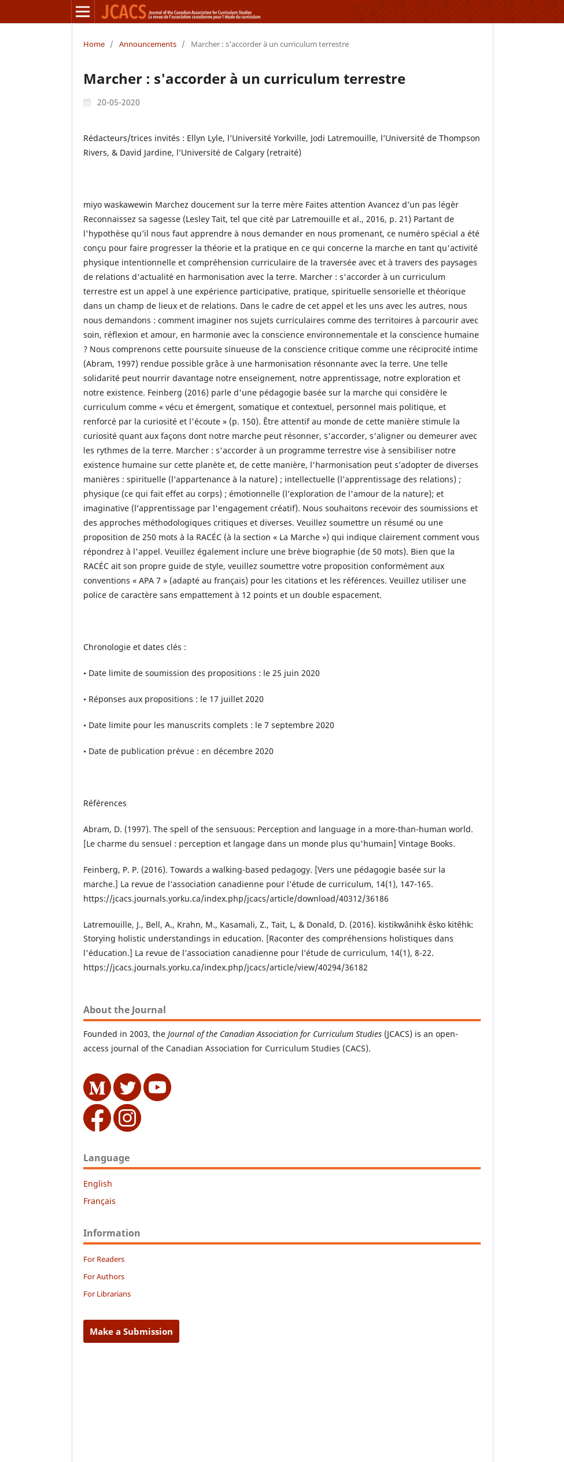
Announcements (147, 44)
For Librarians (107, 1294)
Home (94, 44)
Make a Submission (131, 1331)
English (97, 1183)
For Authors (103, 1276)
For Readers (103, 1259)
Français (99, 1200)
